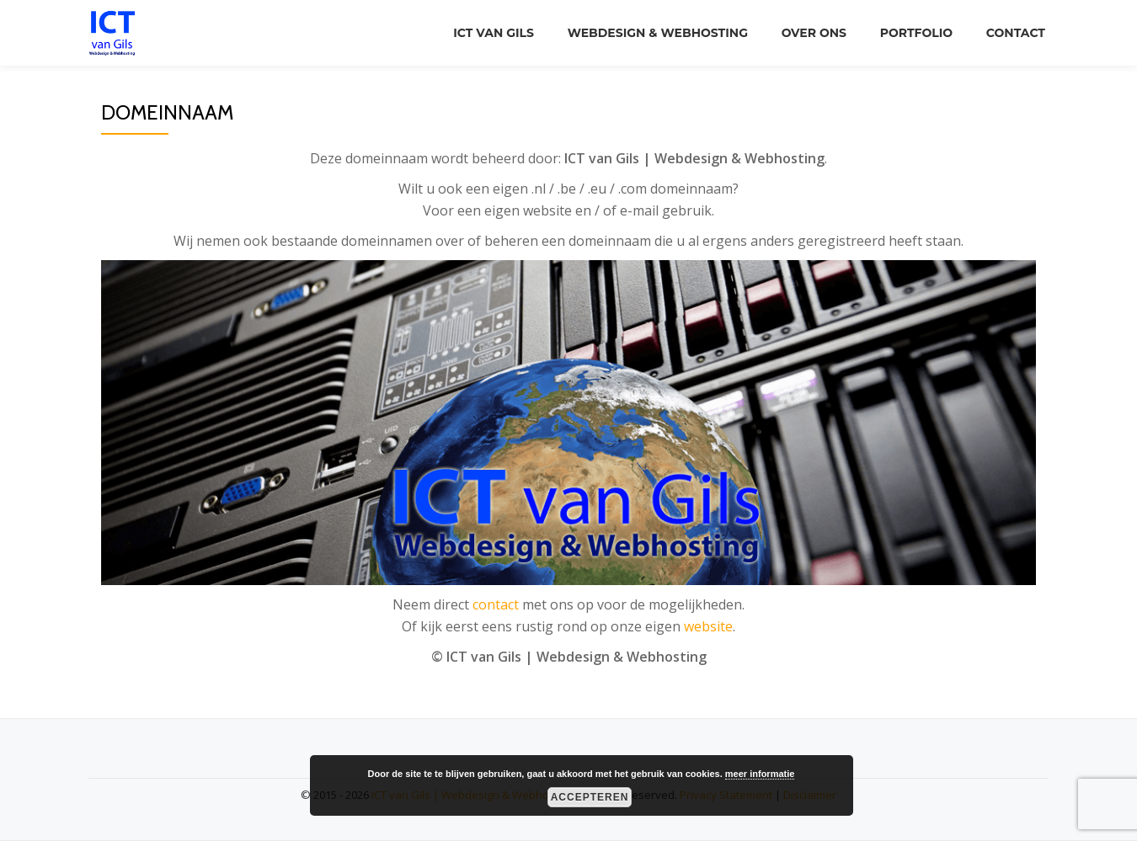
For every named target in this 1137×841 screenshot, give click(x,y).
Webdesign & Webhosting (658, 32)
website (708, 626)
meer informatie (760, 774)
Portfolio (916, 32)
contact (495, 604)
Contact (1015, 32)
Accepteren (590, 797)
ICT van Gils (493, 32)
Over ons (814, 32)
